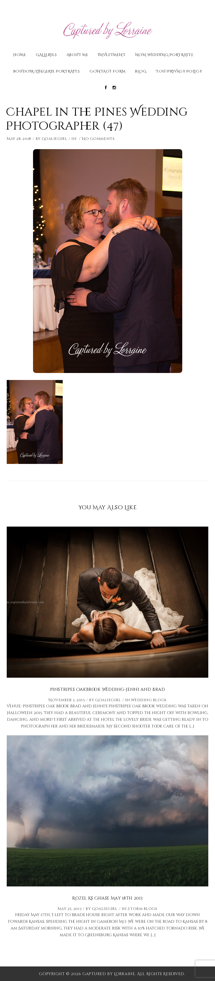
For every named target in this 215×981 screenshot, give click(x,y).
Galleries (46, 55)
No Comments (98, 138)
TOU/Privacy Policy (179, 72)
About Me (77, 55)
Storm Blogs (142, 908)
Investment (112, 55)
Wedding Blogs (148, 700)
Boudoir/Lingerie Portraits (46, 72)
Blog (140, 72)
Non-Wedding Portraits (164, 55)
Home (19, 55)
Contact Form (107, 72)
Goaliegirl (54, 138)
